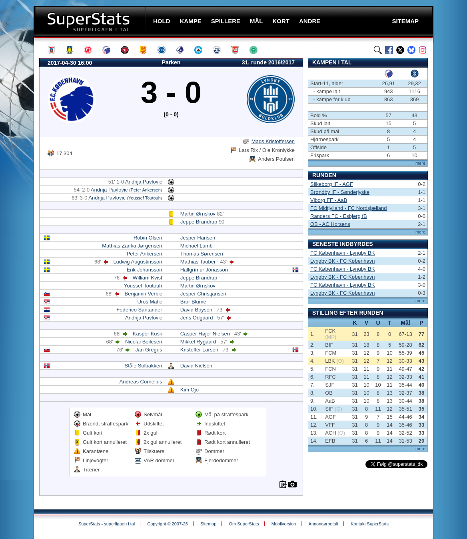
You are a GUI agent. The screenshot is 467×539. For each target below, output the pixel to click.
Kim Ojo (189, 390)
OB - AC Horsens (330, 224)
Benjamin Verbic (143, 294)
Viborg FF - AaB (328, 200)
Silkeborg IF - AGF (331, 184)
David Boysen (196, 310)
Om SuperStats (244, 523)
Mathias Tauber (198, 262)
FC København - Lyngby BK (342, 253)
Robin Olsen (148, 238)
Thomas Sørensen (201, 254)
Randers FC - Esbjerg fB (338, 216)
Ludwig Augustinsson (137, 262)
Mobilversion (283, 523)
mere (420, 163)
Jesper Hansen (197, 238)
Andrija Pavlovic (143, 182)
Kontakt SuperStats (370, 523)
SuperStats (90, 21)
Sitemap (208, 523)
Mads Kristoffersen (273, 141)
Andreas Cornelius (141, 382)
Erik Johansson (144, 270)
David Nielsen (196, 366)
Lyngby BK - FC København (342, 261)
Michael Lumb (196, 246)
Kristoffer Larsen (199, 350)
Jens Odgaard (196, 318)
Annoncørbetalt (324, 523)
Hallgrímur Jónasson (204, 270)
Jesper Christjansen (203, 294)
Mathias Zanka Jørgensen (132, 246)
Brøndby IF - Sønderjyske (339, 192)
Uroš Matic (149, 302)
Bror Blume (193, 302)
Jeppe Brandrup (199, 222)
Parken (171, 62)
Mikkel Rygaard (198, 342)
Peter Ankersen (146, 190)
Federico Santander (139, 310)
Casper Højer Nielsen (205, 334)
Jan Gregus (148, 350)
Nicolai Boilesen (143, 342)
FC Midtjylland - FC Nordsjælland (348, 208)
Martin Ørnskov (198, 214)
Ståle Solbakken (143, 366)
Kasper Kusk (147, 334)
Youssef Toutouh (144, 198)
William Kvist (147, 278)
